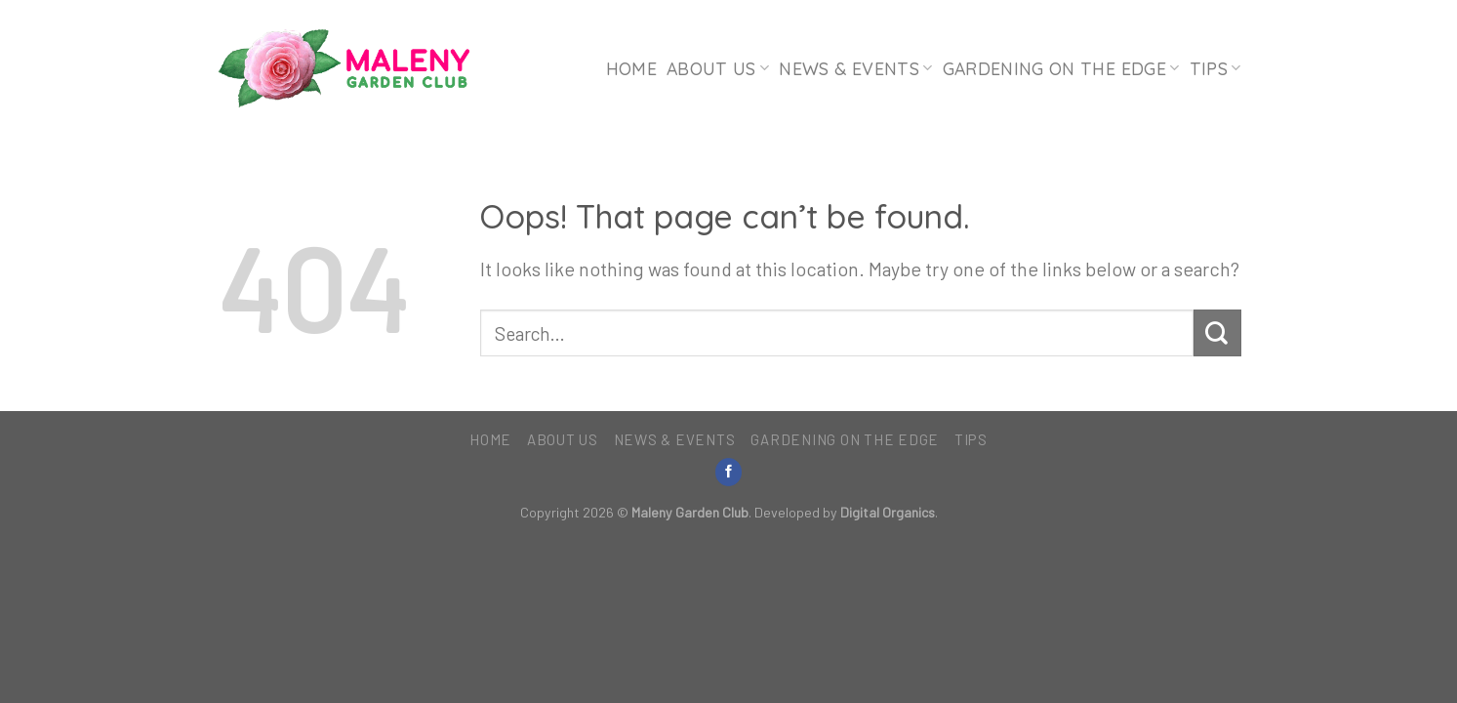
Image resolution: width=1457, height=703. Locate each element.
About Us (718, 68)
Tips (1215, 68)
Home (631, 68)
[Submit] (1217, 333)
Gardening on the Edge (1061, 68)
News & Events (855, 68)
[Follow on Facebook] (729, 472)
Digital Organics (887, 512)
